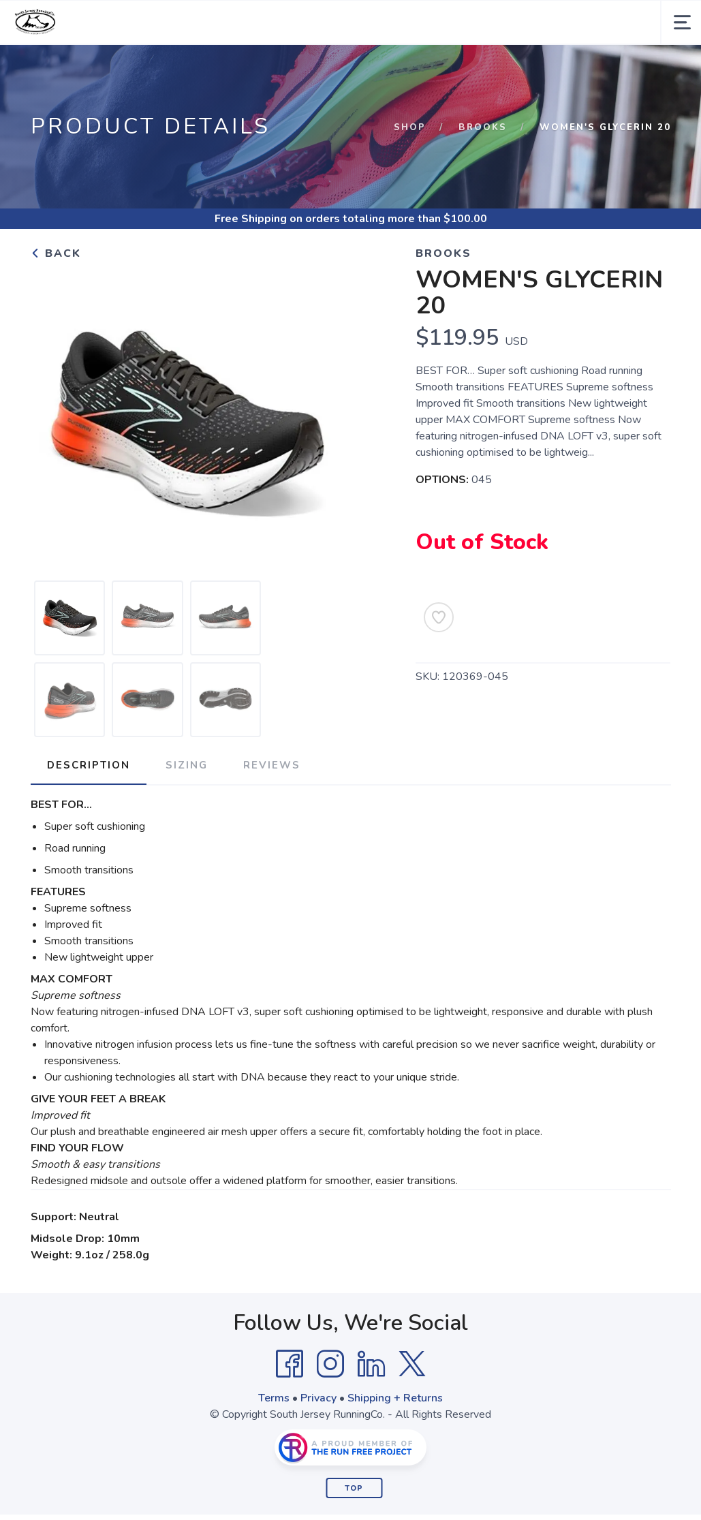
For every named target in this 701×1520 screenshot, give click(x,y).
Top (354, 1488)
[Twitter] (412, 1364)
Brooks (482, 127)
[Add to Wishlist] (439, 617)
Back (56, 253)
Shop (410, 127)
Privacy (318, 1398)
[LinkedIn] (371, 1364)
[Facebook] (289, 1364)
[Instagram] (330, 1364)
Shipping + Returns (395, 1398)
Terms (274, 1398)
